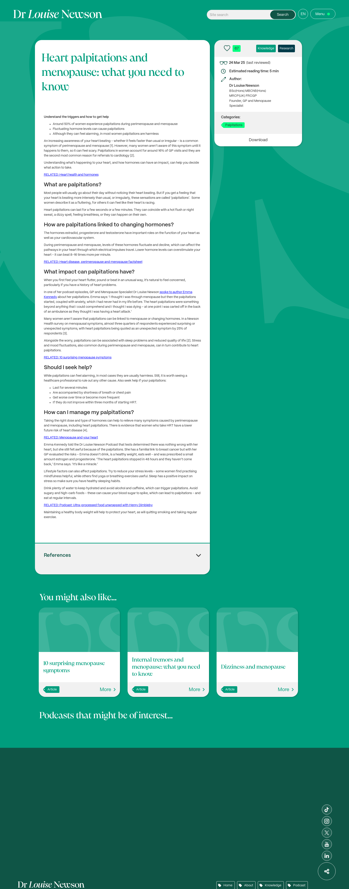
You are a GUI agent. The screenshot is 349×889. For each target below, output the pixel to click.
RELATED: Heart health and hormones (71, 174)
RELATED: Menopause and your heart (71, 437)
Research (286, 48)
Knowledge (266, 48)
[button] (122, 558)
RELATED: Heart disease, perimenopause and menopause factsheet (93, 261)
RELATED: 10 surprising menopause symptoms (78, 357)
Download (258, 140)
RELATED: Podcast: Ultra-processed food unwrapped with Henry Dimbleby (98, 505)
